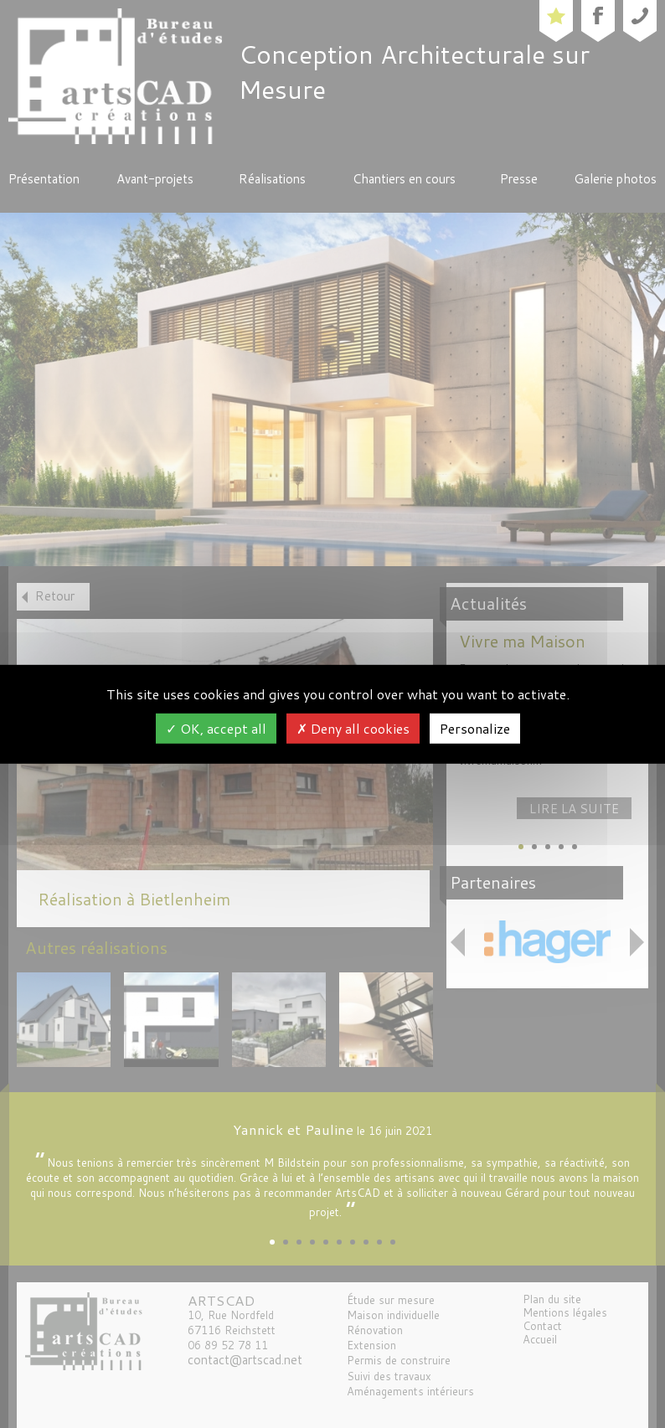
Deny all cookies (353, 728)
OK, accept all (216, 728)
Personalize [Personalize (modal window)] (475, 728)
